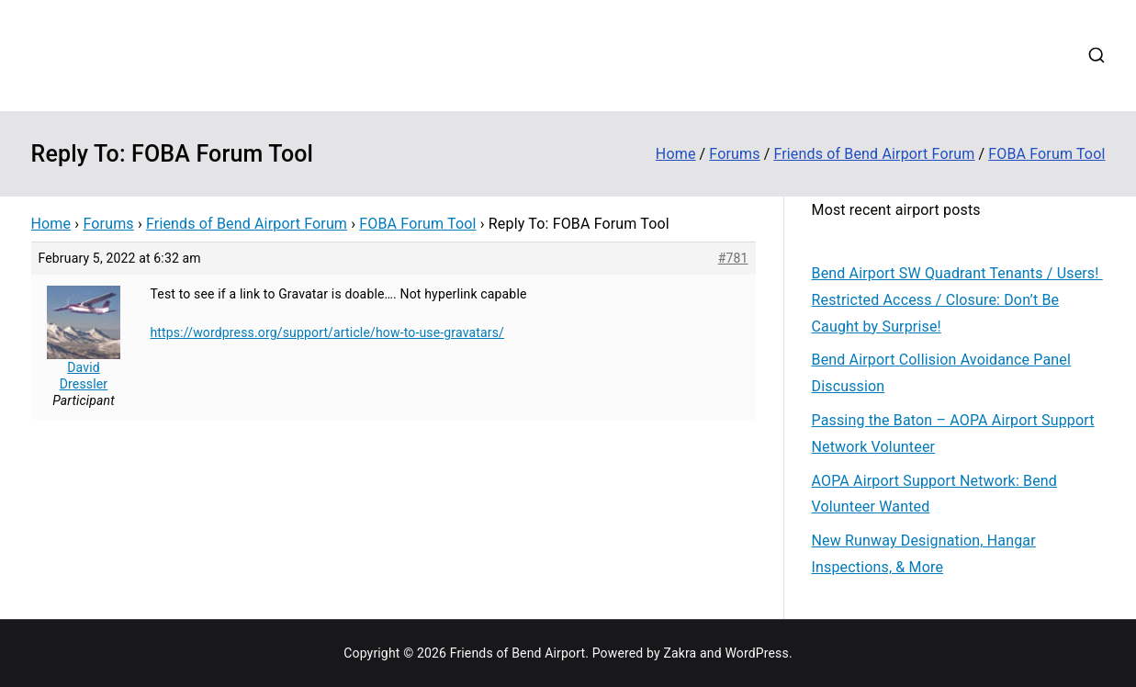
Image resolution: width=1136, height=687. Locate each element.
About (532, 31)
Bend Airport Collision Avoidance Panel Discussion (942, 373)
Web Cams (942, 31)
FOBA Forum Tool (417, 223)
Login (471, 78)
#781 (733, 258)
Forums (749, 31)
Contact (1023, 31)
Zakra (679, 653)
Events (682, 31)
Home (472, 31)
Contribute (606, 31)
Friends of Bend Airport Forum (246, 223)
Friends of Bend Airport (224, 41)
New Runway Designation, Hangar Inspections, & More (924, 554)
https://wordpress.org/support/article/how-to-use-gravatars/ (328, 332)
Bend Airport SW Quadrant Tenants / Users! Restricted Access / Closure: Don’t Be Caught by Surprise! (957, 300)
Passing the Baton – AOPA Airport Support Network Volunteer (953, 433)
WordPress (756, 653)
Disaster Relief (841, 31)
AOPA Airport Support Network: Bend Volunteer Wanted (935, 494)
